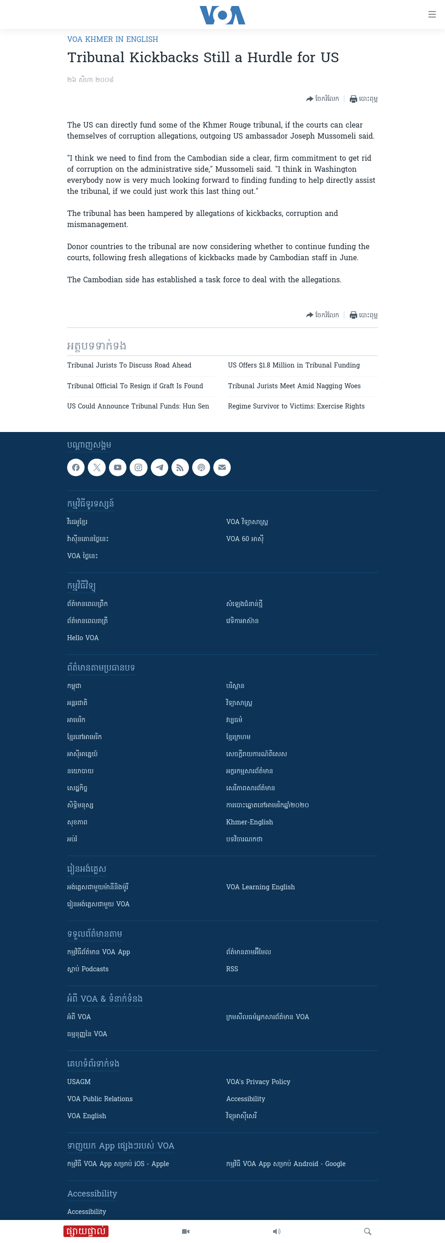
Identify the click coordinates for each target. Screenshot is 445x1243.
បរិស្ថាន (235, 686)
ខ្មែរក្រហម (238, 737)
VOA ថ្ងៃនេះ (82, 556)
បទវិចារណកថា (244, 840)
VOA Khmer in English (112, 40)
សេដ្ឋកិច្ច (77, 789)
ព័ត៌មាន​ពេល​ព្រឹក (87, 604)
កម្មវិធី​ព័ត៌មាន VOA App (98, 952)
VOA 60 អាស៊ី (245, 539)
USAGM (79, 1082)
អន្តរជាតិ (77, 703)
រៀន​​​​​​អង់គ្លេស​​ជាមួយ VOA (98, 905)
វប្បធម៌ (234, 720)
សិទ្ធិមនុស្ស (80, 806)
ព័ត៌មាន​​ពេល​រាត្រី (87, 621)
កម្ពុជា (74, 686)
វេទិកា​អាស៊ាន (242, 621)
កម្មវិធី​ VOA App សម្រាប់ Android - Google (286, 1164)
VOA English (86, 1116)
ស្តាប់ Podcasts (87, 970)
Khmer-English (249, 823)
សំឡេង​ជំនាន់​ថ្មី (244, 604)
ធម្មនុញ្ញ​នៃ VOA (87, 1034)
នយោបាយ (80, 771)
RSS (232, 970)
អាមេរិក (76, 720)
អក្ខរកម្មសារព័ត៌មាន (249, 771)
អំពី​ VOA (79, 1017)
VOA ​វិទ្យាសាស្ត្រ (247, 522)
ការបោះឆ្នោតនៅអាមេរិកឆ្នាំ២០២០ (267, 806)
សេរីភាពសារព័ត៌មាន (250, 789)
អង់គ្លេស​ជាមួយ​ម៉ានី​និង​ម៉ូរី (97, 888)
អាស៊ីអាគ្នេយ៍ (82, 754)
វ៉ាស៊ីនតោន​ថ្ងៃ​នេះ (88, 539)
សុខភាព (77, 823)
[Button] (322, 99)
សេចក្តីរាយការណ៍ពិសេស (256, 754)
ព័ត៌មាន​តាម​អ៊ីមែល (248, 952)
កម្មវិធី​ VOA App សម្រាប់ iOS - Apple (118, 1164)
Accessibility (245, 1099)
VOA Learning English (260, 888)
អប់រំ (72, 840)
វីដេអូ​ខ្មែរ (77, 522)
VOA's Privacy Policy (258, 1082)
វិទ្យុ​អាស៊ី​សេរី (241, 1116)
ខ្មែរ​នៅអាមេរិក (84, 737)
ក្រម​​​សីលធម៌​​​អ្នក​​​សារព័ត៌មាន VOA (267, 1017)
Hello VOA (83, 638)
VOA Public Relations (100, 1099)
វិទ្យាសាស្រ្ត (239, 703)
